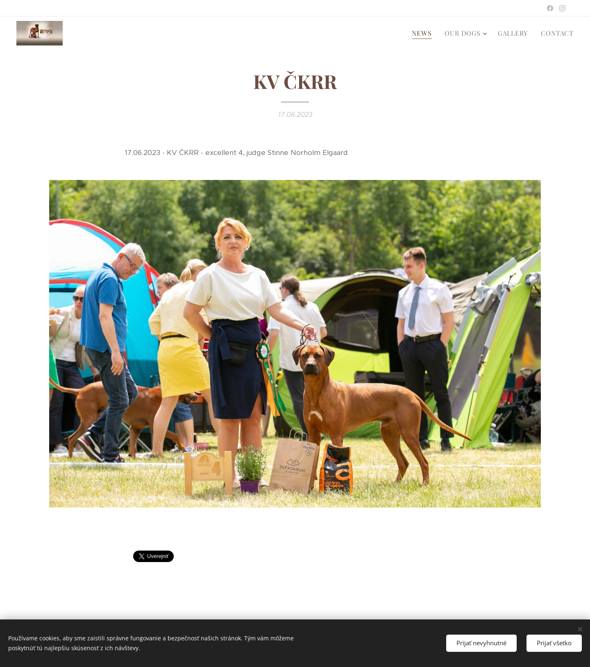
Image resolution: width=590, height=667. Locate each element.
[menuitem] (424, 33)
